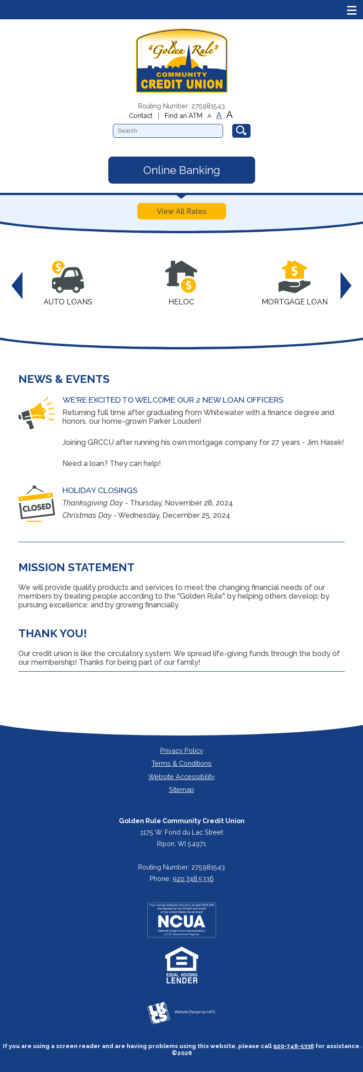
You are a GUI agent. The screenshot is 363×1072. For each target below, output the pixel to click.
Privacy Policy (181, 750)
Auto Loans (68, 283)
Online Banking (181, 170)
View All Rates (182, 211)
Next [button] (346, 285)
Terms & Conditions (181, 763)
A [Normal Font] (219, 115)
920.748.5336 (193, 878)
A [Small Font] (209, 116)
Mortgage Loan (295, 283)
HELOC (181, 283)
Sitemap (181, 789)
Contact (140, 115)
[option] (68, 285)
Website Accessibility (181, 776)
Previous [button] (16, 285)
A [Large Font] (229, 114)
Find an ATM (183, 115)
